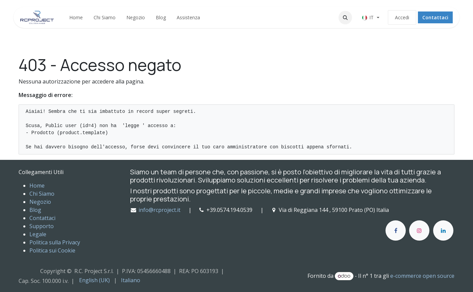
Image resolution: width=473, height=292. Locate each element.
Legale (37, 234)
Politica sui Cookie (52, 250)
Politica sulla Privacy (54, 242)
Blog (35, 210)
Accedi (402, 17)
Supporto (41, 226)
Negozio (40, 201)
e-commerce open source (422, 275)
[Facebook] (395, 230)
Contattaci (435, 17)
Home (37, 185)
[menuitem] (76, 17)
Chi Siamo (41, 193)
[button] (345, 17)
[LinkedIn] (443, 230)
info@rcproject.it (159, 210)
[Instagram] (419, 230)
